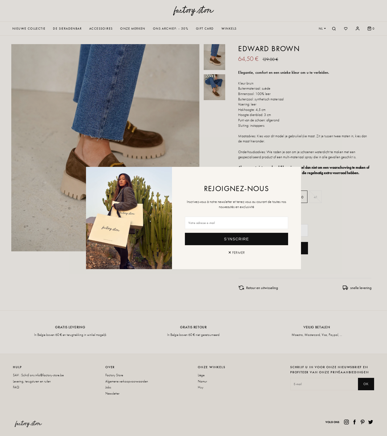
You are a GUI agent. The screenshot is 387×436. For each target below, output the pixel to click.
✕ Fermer (236, 252)
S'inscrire (236, 239)
